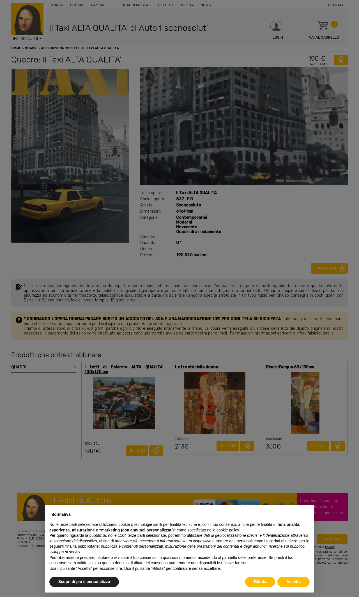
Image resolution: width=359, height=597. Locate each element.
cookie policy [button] (228, 530)
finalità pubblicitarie (82, 546)
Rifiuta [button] (260, 581)
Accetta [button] (293, 581)
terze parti (136, 535)
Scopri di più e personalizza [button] (84, 581)
